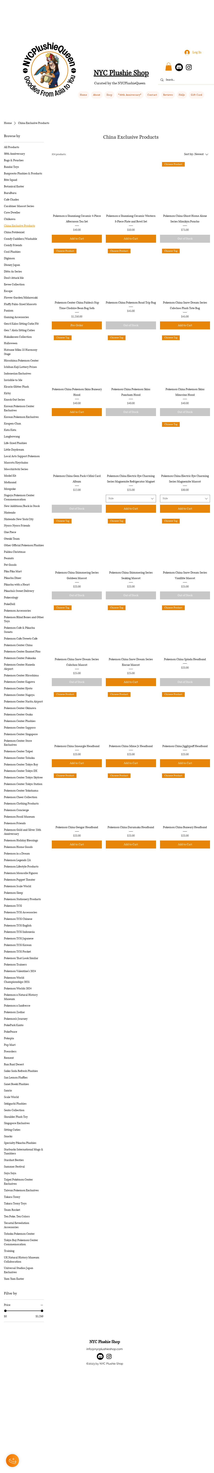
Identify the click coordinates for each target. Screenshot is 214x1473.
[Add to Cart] (77, 239)
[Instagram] (189, 67)
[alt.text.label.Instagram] (109, 1356)
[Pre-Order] (77, 325)
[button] (109, 95)
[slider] (5, 1310)
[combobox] (131, 498)
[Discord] (179, 67)
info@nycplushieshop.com (104, 1349)
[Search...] (188, 80)
